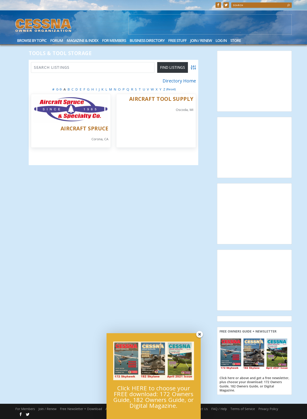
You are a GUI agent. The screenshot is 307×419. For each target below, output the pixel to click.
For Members (114, 41)
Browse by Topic (32, 41)
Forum (56, 41)
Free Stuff (177, 41)
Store (235, 41)
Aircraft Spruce (85, 128)
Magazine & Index (82, 41)
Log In (221, 41)
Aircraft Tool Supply (161, 98)
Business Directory (147, 41)
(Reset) (171, 89)
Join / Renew (201, 41)
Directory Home (179, 81)
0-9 (59, 89)
